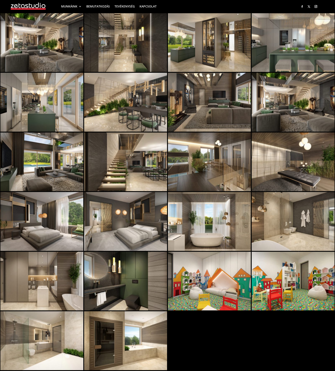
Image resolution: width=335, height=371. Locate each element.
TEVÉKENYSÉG (125, 6)
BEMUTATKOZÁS (98, 6)
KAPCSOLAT (148, 6)
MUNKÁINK (69, 6)
